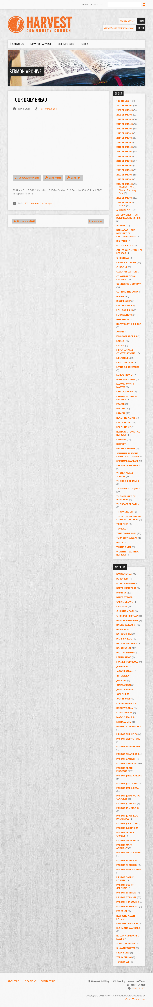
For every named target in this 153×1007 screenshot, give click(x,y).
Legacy (120, 345)
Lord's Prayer (46, 203)
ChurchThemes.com (135, 999)
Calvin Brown (124, 601)
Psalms (120, 408)
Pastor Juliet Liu (126, 823)
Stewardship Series (128, 465)
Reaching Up (123, 427)
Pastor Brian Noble (128, 746)
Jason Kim (122, 666)
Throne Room (124, 511)
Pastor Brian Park (127, 754)
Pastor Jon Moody (127, 808)
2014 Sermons (124, 137)
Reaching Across (126, 417)
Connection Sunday (128, 283)
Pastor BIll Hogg (127, 734)
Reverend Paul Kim (127, 923)
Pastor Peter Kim (126, 864)
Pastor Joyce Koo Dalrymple (127, 817)
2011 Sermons (124, 124)
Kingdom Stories (126, 336)
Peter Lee (121, 911)
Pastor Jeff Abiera (127, 788)
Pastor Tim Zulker (127, 901)
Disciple (121, 296)
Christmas (122, 257)
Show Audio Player (27, 177)
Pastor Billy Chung (128, 738)
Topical (121, 528)
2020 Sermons (124, 165)
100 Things (122, 100)
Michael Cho (123, 721)
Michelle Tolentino (128, 726)
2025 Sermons (124, 197)
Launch (120, 340)
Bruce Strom (124, 597)
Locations (30, 981)
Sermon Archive (25, 71)
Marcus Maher (125, 717)
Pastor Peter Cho (127, 860)
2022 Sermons (124, 174)
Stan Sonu (122, 952)
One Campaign (124, 391)
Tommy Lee (122, 961)
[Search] (124, 4)
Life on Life (123, 357)
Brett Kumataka (126, 588)
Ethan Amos (123, 657)
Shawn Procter (125, 948)
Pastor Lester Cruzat (125, 834)
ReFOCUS (121, 439)
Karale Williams (126, 703)
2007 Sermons (124, 105)
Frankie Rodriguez (127, 661)
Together (122, 523)
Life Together (124, 362)
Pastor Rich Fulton (128, 869)
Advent (120, 225)
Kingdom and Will (24, 221)
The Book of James (127, 480)
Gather (122, 205)
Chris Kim (121, 606)
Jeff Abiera (122, 675)
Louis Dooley (124, 712)
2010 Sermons (124, 119)
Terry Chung (124, 957)
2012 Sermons (124, 128)
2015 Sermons (124, 142)
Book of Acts (124, 245)
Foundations (124, 314)
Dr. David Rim (124, 634)
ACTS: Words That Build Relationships (128, 216)
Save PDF (74, 177)
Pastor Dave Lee (48, 108)
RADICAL (121, 413)
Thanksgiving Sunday (124, 475)
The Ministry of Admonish (126, 498)
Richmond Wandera (128, 928)
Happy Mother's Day (128, 324)
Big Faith (121, 240)
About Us (13, 981)
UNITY (119, 542)
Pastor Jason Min (127, 783)
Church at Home (126, 262)
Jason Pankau (124, 671)
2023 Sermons (124, 179)
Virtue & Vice (123, 547)
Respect (121, 443)
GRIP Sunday (123, 319)
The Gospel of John (128, 488)
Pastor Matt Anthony (124, 846)
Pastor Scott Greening (125, 886)
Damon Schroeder (127, 620)
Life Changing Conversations (125, 352)
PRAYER (120, 404)
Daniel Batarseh (126, 624)
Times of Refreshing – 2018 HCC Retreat (128, 518)
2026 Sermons (124, 202)
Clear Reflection (126, 271)
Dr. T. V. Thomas (126, 652)
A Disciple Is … (124, 210)
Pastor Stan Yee (126, 897)
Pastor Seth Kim (126, 892)
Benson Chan (124, 574)
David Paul (122, 629)
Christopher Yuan (127, 615)
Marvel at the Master (125, 385)
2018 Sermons (124, 156)
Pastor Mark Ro (126, 840)
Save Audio (53, 177)
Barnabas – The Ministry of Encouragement (126, 233)
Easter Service (125, 305)
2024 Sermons (124, 184)
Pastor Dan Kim (125, 758)
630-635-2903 (138, 988)
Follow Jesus (124, 310)
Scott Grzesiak (125, 943)
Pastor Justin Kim (127, 827)
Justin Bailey (124, 698)
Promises (95, 221)
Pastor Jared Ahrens (129, 775)
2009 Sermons (124, 114)
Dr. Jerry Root (125, 638)
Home (85, 4)
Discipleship (123, 300)
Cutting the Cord (127, 291)
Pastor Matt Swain (128, 852)
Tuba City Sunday (126, 537)
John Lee (121, 680)
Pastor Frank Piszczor (124, 769)
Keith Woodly (124, 708)
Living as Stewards (128, 367)
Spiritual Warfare (127, 460)
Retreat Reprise (125, 448)
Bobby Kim (122, 578)
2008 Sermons (124, 110)
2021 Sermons (32, 203)
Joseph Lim (122, 694)
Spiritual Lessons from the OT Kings (127, 455)
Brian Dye (122, 592)
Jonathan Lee (124, 689)
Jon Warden (123, 684)
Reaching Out (124, 422)
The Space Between (127, 504)
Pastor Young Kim (127, 906)
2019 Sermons (124, 160)
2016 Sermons (124, 146)
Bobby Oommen (125, 583)
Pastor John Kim (126, 803)
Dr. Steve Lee (123, 648)
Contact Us (97, 4)
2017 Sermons (124, 151)
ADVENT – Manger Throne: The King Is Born (128, 190)
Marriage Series (125, 379)
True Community (126, 533)
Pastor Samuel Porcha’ (125, 879)
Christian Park (125, 611)
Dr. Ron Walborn (126, 643)
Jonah (120, 331)
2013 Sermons (124, 133)
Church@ (122, 267)
